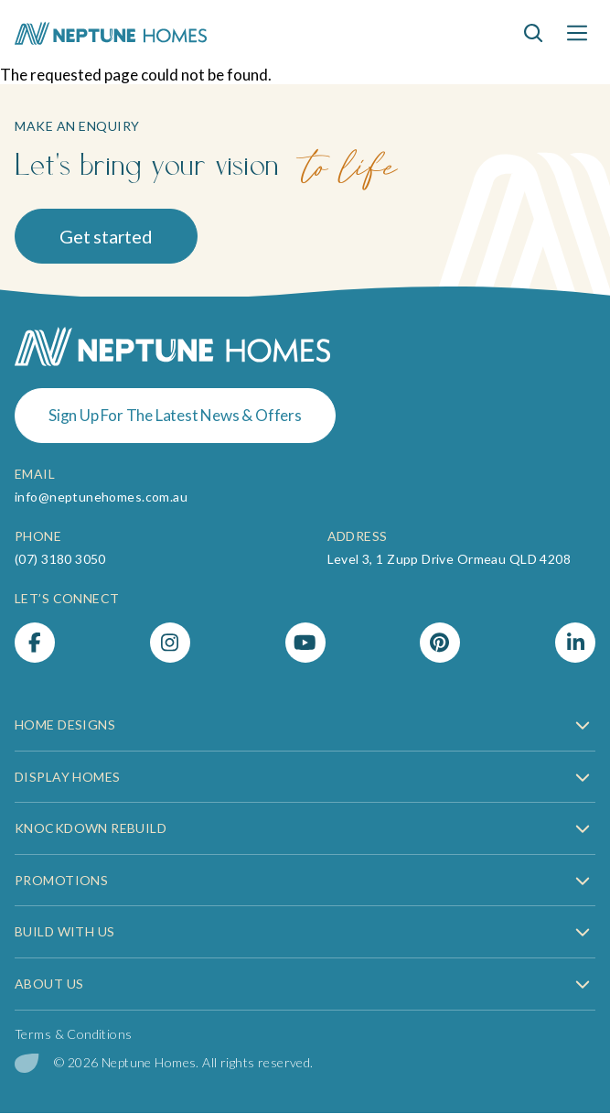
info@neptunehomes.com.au (101, 496)
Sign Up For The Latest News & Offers (175, 415)
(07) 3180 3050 (60, 559)
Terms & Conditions (74, 1034)
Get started (106, 236)
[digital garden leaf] (27, 1063)
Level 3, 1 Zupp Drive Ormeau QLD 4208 (449, 559)
